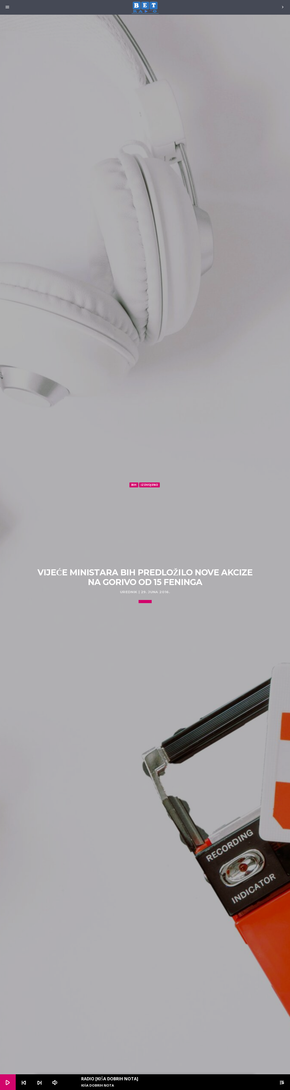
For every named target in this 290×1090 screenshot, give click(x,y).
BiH (134, 485)
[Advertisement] (145, 527)
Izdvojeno (149, 485)
